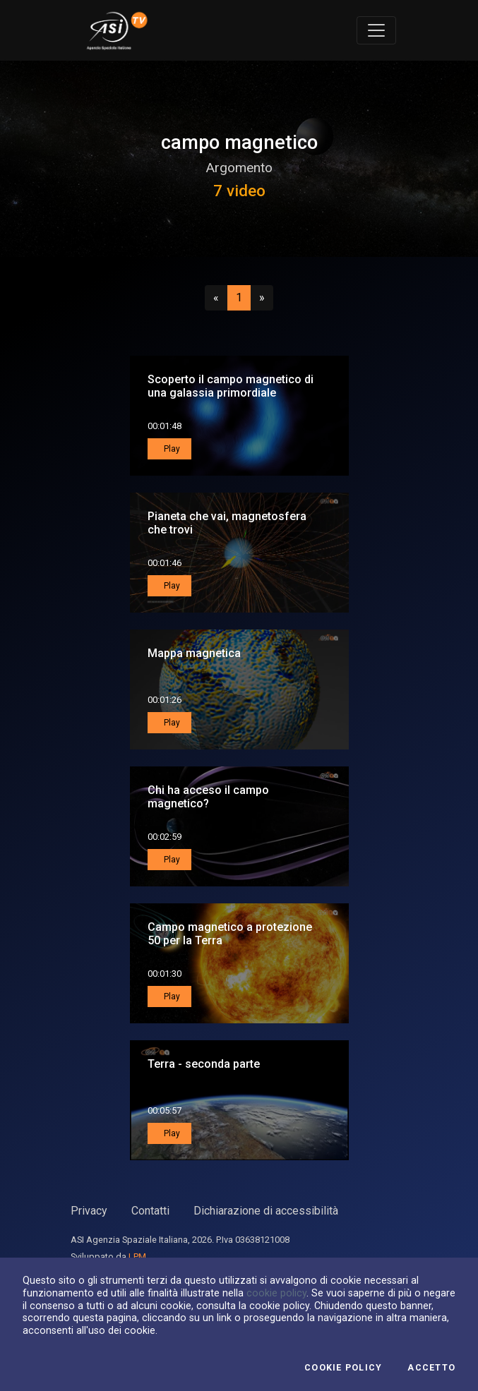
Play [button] (171, 449)
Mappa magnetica (194, 653)
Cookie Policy (343, 1367)
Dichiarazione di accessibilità (265, 1210)
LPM (137, 1256)
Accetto (431, 1367)
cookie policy (276, 1293)
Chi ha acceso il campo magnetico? (208, 796)
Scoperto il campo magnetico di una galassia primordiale (230, 386)
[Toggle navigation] (376, 30)
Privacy (89, 1210)
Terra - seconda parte (204, 1064)
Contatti (150, 1210)
